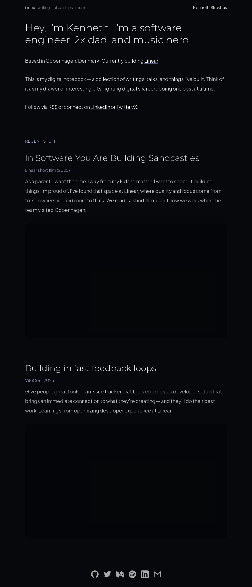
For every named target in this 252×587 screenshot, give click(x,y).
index (30, 7)
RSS (53, 107)
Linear (151, 60)
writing (44, 7)
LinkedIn (101, 107)
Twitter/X (128, 107)
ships (68, 7)
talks (56, 7)
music (81, 7)
